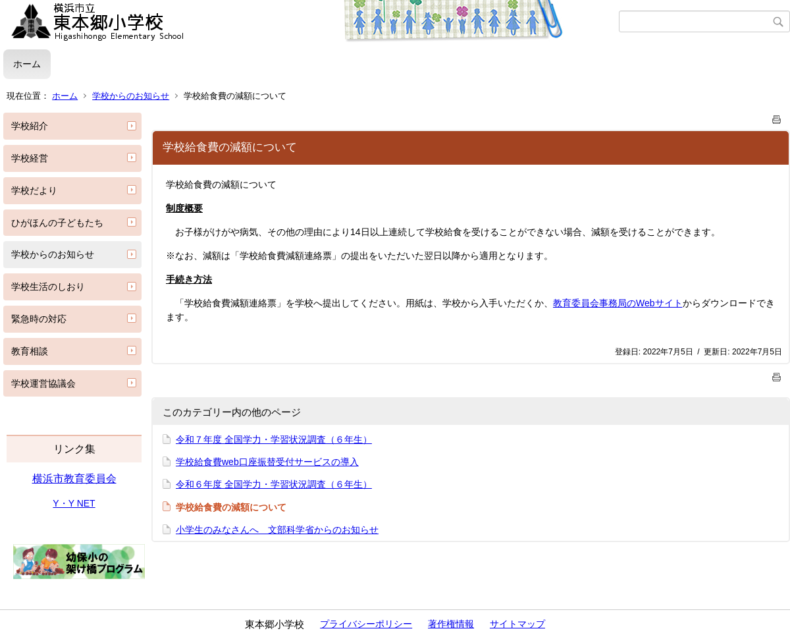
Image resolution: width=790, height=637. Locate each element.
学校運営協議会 (43, 383)
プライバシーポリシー (366, 624)
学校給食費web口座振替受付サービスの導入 (267, 462)
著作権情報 (451, 624)
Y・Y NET (74, 503)
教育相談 (29, 351)
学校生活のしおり (48, 286)
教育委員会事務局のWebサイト (618, 303)
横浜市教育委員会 (74, 478)
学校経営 (29, 158)
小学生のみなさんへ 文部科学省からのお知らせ (277, 529)
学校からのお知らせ (130, 96)
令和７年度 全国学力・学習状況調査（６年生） (274, 439)
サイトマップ (517, 624)
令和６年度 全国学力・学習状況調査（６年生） (274, 484)
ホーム (27, 64)
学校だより (34, 190)
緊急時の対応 (38, 319)
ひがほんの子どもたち (57, 222)
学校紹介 (29, 126)
